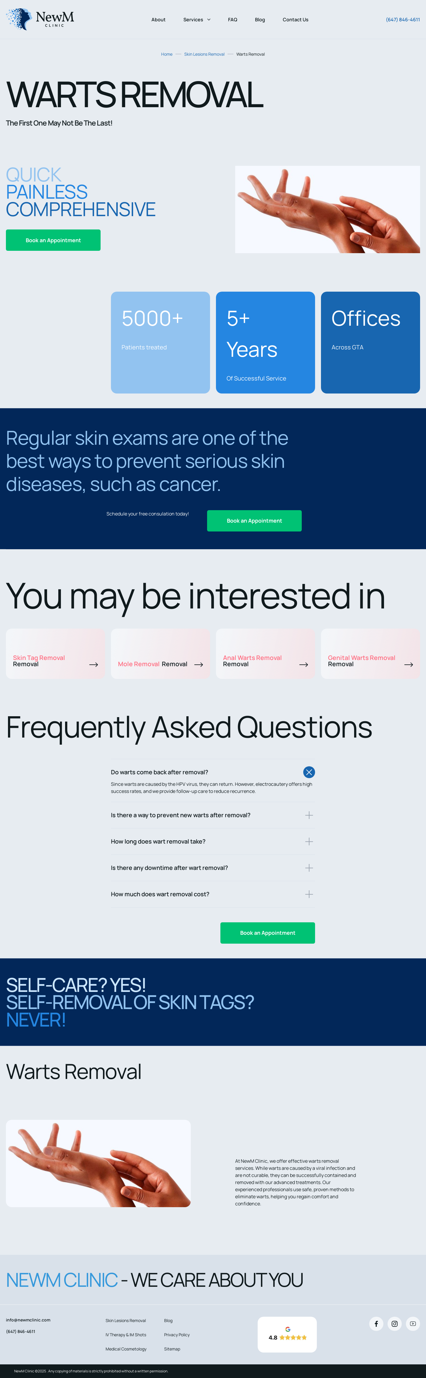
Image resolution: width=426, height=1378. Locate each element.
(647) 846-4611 (403, 19)
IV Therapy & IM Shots (126, 1334)
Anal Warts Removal (265, 660)
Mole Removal (160, 664)
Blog (260, 19)
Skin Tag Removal (55, 660)
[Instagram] (395, 1324)
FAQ (232, 19)
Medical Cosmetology (126, 1349)
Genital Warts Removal (370, 660)
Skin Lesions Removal (204, 54)
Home (166, 54)
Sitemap (172, 1349)
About (158, 19)
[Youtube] (413, 1324)
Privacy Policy (177, 1334)
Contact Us (296, 19)
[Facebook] (376, 1324)
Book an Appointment (53, 240)
